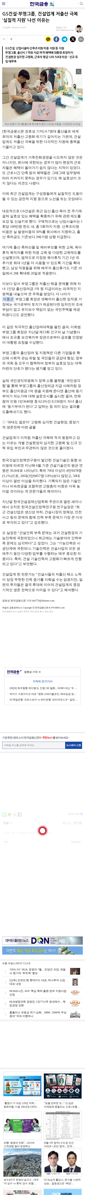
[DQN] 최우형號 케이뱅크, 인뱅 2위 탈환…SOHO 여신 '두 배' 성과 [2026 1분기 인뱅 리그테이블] (44, 688)
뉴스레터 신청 (73, 745)
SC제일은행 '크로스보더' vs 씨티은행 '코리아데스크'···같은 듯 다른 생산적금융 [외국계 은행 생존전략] (44, 699)
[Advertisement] (42, 639)
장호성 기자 (32, 672)
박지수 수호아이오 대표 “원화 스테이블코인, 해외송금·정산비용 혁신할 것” (44, 694)
